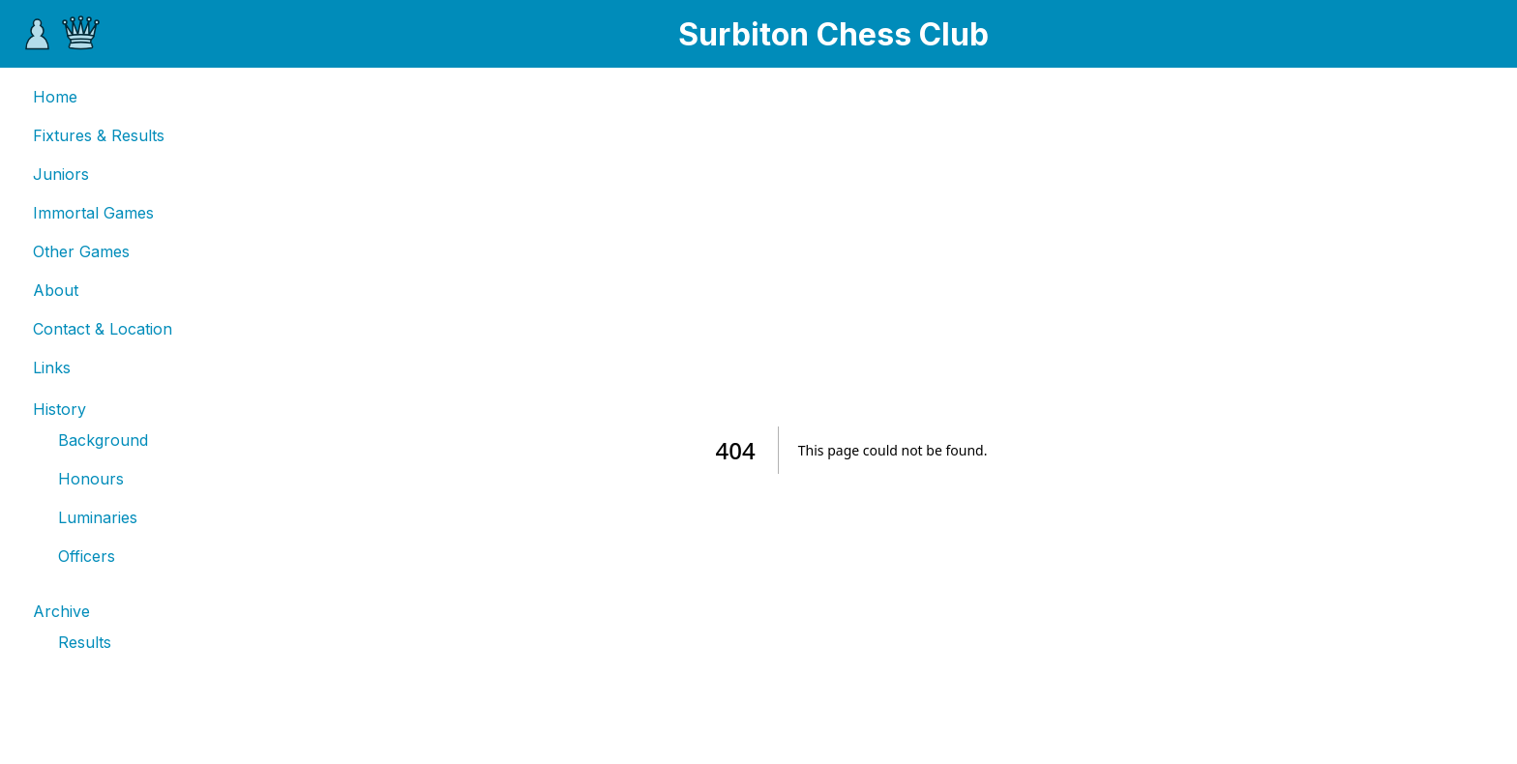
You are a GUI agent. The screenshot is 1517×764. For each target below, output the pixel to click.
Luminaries (97, 517)
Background (103, 440)
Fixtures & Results (98, 135)
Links (52, 367)
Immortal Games (93, 212)
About (55, 290)
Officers (86, 556)
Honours (91, 478)
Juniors (61, 174)
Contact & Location (102, 328)
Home (55, 96)
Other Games (81, 251)
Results (84, 642)
